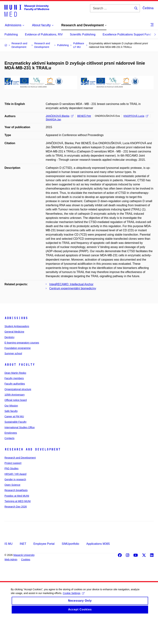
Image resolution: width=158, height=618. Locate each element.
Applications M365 (98, 543)
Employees (10, 432)
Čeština (148, 8)
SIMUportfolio (70, 543)
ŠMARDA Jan (53, 119)
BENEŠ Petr (84, 115)
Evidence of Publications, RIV (44, 34)
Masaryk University (24, 555)
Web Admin (10, 559)
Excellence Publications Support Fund (127, 34)
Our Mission (11, 405)
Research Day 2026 (15, 506)
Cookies (25, 559)
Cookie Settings (73, 597)
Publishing (11, 34)
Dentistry (9, 337)
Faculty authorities (14, 383)
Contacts (9, 438)
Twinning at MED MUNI (17, 501)
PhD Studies (11, 468)
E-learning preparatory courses (21, 342)
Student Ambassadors (16, 326)
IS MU (8, 543)
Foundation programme (17, 348)
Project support (12, 463)
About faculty (19, 365)
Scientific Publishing (82, 34)
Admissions (16, 318)
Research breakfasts (16, 490)
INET (23, 543)
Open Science (12, 484)
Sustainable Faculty (15, 421)
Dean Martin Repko (15, 372)
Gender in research (15, 479)
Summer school (13, 353)
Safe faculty (11, 411)
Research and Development (32, 449)
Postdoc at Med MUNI (16, 495)
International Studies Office (19, 427)
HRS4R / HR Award (15, 474)
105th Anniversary (14, 394)
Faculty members (14, 378)
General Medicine (14, 331)
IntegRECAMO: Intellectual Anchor (71, 284)
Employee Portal (43, 543)
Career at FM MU (14, 416)
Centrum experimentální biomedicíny (72, 288)
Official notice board (15, 400)
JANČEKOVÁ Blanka (60, 115)
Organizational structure (17, 389)
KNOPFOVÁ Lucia (135, 115)
